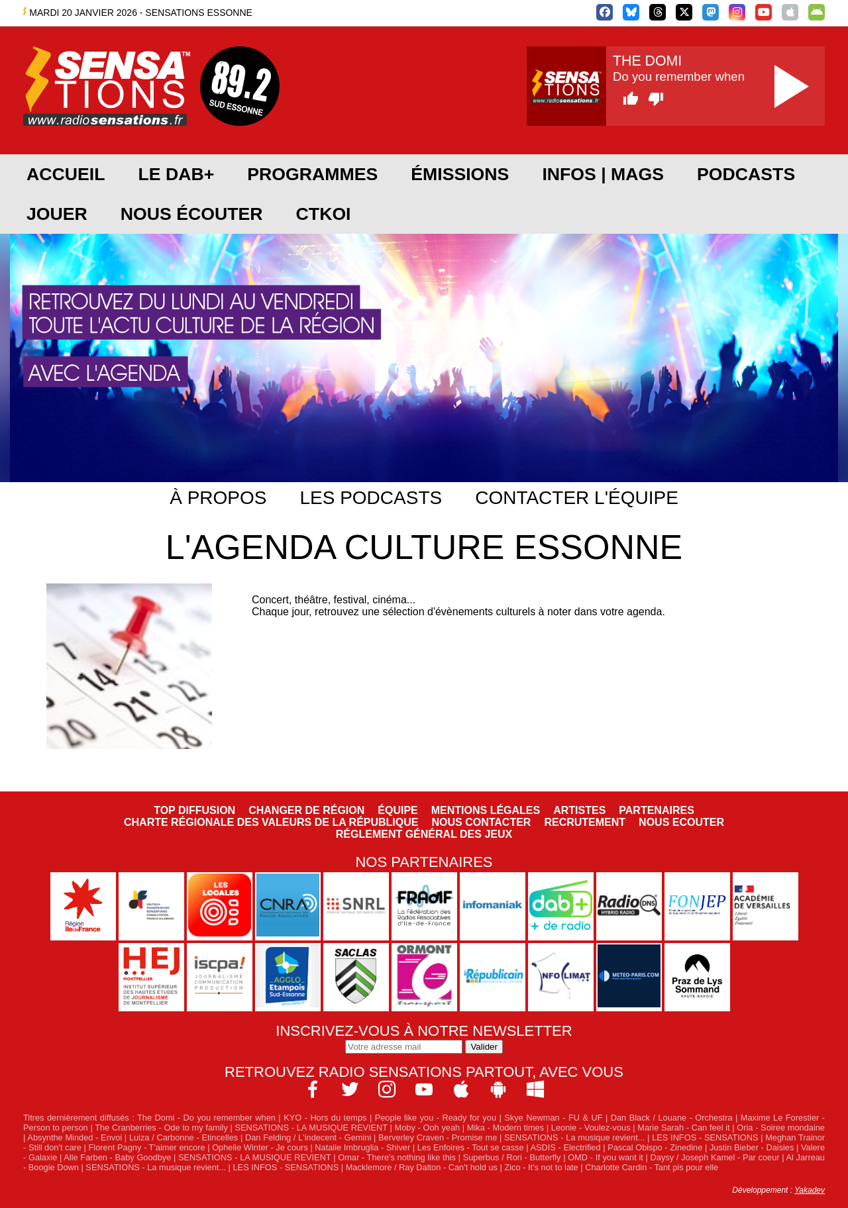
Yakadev (809, 1190)
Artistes (579, 810)
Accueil (65, 174)
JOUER (56, 214)
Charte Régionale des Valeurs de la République (271, 822)
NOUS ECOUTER (681, 822)
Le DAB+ (176, 174)
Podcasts (746, 174)
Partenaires (656, 810)
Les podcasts (370, 497)
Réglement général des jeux (424, 834)
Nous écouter (192, 214)
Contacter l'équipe (576, 497)
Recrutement (584, 822)
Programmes (312, 174)
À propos (218, 497)
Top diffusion (194, 810)
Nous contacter (481, 822)
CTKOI (323, 214)
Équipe (397, 810)
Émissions (460, 174)
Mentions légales (485, 810)
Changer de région (306, 810)
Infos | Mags (603, 174)
